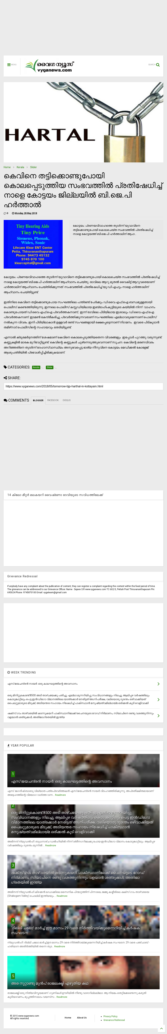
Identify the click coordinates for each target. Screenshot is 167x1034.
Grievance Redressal (114, 1020)
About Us (82, 1017)
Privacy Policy (110, 1016)
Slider (33, 167)
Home (7, 167)
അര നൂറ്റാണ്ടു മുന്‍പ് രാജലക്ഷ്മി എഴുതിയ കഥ (49, 983)
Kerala (20, 167)
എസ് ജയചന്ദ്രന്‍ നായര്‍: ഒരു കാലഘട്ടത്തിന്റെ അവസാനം (61, 781)
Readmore (60, 795)
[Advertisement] (83, 29)
